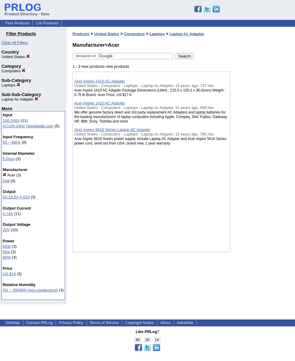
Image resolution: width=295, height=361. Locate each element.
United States (16, 56)
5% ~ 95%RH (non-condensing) (30, 290)
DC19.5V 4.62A (16, 197)
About (165, 322)
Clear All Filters (15, 42)
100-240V (11, 120)
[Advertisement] (260, 156)
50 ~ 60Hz (12, 142)
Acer (9, 175)
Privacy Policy (71, 322)
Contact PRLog (39, 322)
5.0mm (9, 159)
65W (7, 246)
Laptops (11, 85)
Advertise (185, 322)
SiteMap (12, 322)
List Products (47, 23)
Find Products (17, 23)
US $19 (9, 274)
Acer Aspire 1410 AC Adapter (99, 81)
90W (7, 257)
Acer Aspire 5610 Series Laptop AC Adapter (112, 129)
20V (6, 230)
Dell (6, 181)
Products (81, 34)
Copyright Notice (139, 322)
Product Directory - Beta (27, 11)
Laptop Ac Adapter (20, 99)
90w (6, 252)
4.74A (8, 213)
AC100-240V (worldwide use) (28, 126)
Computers (13, 71)
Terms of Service (104, 322)
